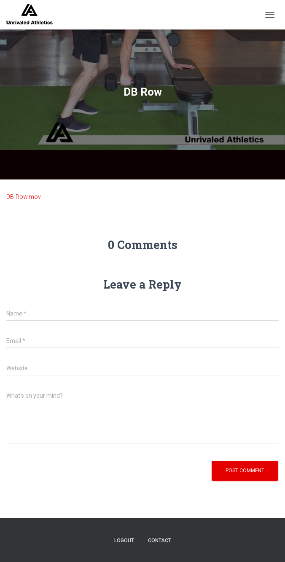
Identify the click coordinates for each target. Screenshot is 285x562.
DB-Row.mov (23, 196)
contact (159, 540)
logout (124, 540)
